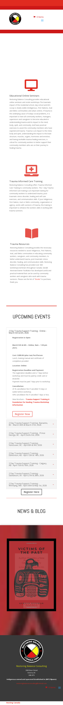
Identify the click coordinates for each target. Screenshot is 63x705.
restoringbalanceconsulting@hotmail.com (31, 683)
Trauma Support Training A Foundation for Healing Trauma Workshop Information (30, 402)
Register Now (22, 414)
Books (37, 279)
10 (40, 604)
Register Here (31, 492)
